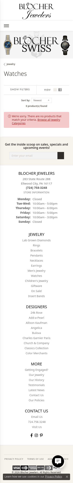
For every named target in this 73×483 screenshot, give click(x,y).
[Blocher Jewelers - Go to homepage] (36, 10)
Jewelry (11, 64)
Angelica (36, 328)
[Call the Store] (36, 188)
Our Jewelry (36, 375)
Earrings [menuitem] (36, 265)
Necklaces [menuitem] (36, 260)
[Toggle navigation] (6, 25)
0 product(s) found (36, 106)
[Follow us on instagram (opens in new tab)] (36, 435)
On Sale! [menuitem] (36, 291)
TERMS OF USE (35, 458)
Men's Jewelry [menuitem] (37, 271)
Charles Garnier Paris (36, 338)
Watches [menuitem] (36, 276)
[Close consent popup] (67, 477)
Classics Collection (36, 348)
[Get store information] (36, 192)
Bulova (36, 333)
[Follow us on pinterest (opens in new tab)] (41, 435)
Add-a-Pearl (36, 318)
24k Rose (36, 312)
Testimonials (36, 385)
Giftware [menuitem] (36, 286)
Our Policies (36, 400)
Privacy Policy (53, 476)
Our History (36, 380)
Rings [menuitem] (36, 245)
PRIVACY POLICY (13, 458)
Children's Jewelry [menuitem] (36, 281)
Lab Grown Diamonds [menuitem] (36, 240)
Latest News (37, 390)
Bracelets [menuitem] (36, 250)
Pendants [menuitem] (36, 255)
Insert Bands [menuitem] (36, 296)
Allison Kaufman (36, 323)
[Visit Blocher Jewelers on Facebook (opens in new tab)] (31, 435)
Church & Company (36, 343)
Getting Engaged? (36, 370)
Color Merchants (36, 353)
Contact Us (36, 395)
